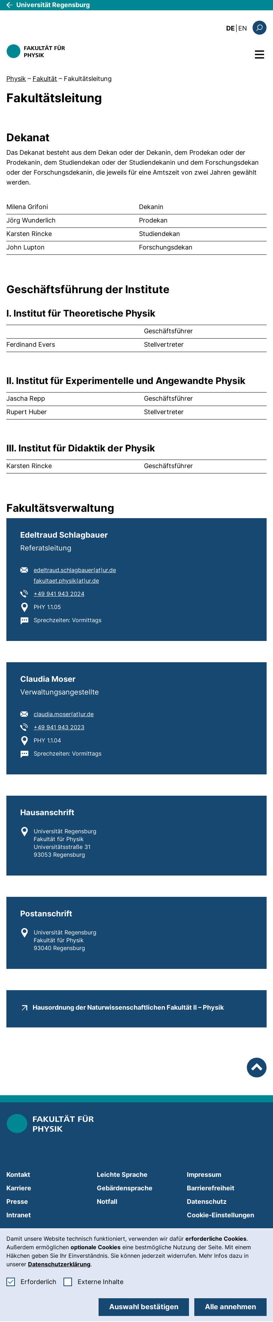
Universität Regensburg (53, 5)
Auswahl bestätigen (143, 1306)
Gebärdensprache (124, 1188)
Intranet (18, 1215)
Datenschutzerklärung (59, 1264)
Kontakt (18, 1174)
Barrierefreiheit (210, 1188)
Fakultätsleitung (88, 78)
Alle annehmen (230, 1306)
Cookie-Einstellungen (220, 1215)
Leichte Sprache (122, 1174)
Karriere (18, 1188)
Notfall (107, 1201)
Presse (17, 1201)
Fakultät (45, 78)
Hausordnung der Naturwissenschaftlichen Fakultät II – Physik (128, 1007)
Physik (16, 78)
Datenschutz (207, 1201)
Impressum (204, 1174)
